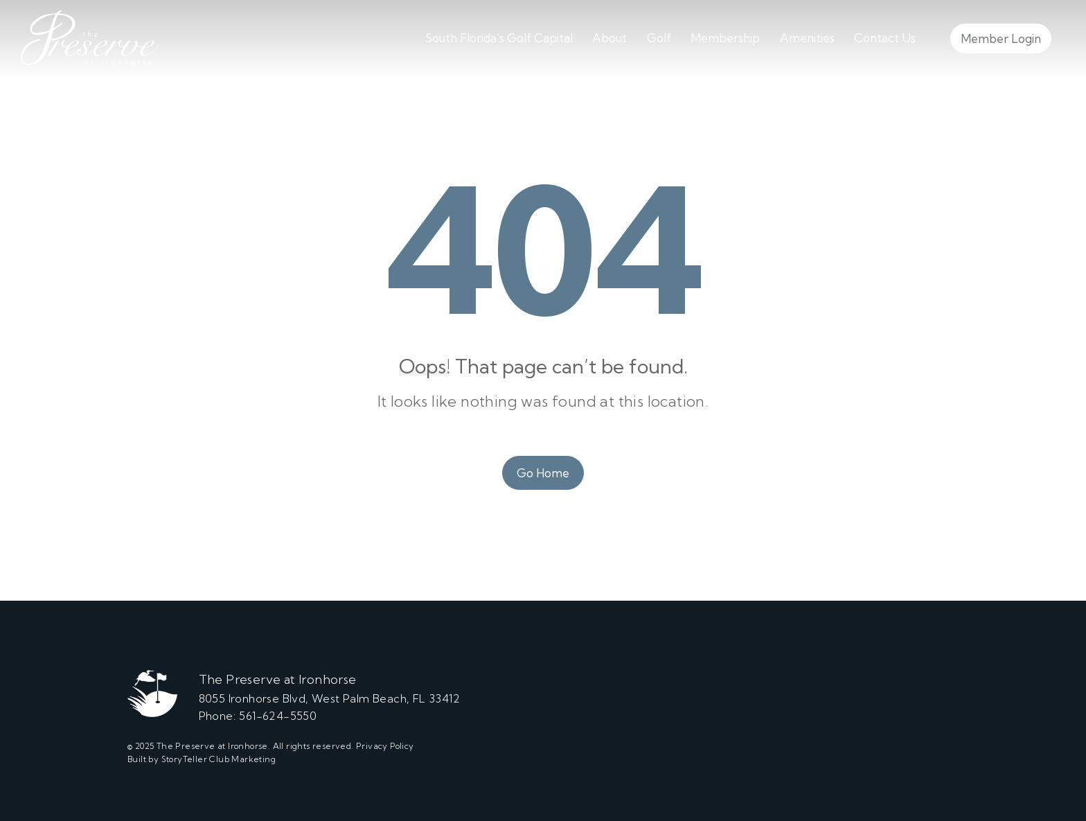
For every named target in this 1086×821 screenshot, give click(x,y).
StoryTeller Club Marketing (218, 759)
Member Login (1001, 38)
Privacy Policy (385, 746)
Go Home (543, 473)
